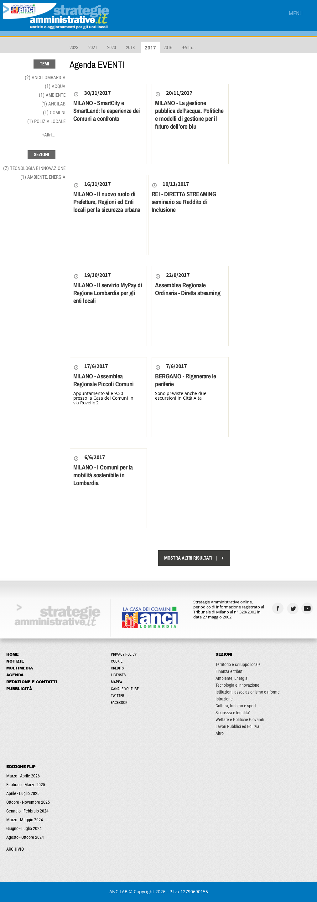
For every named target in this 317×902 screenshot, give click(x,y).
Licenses (118, 675)
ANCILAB (118, 891)
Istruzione (224, 698)
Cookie (116, 661)
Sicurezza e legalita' (233, 712)
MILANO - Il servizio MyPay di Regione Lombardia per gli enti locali (108, 293)
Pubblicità (19, 689)
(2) (45, 77)
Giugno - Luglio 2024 (24, 828)
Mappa (116, 682)
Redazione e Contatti (31, 682)
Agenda (14, 675)
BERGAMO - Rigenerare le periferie (185, 380)
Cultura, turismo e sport (236, 705)
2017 (150, 48)
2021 (92, 47)
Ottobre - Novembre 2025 (28, 802)
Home (12, 654)
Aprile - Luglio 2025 (22, 793)
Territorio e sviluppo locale (238, 664)
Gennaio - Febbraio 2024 (27, 810)
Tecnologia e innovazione (237, 685)
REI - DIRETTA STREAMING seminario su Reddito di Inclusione (184, 201)
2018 (130, 47)
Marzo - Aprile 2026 (23, 775)
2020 (111, 47)
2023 (74, 47)
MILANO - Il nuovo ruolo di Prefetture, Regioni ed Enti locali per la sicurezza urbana (106, 201)
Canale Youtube (125, 689)
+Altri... (189, 47)
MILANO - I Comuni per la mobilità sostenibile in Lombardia (103, 475)
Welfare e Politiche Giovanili (240, 719)
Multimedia (19, 668)
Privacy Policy (124, 654)
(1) (55, 86)
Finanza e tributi (229, 671)
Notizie (15, 661)
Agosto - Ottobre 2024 (25, 837)
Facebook (119, 703)
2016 (168, 47)
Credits (117, 668)
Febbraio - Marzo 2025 (25, 784)
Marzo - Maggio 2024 (24, 819)
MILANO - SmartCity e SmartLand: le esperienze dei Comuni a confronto (106, 110)
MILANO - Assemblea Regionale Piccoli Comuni (103, 380)
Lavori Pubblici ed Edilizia (237, 726)
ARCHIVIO (15, 849)
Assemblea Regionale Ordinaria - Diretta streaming (188, 289)
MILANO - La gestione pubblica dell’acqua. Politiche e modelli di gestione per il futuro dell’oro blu (189, 114)
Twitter (117, 696)
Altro (220, 733)
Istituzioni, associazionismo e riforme (248, 691)
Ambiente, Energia (231, 678)
